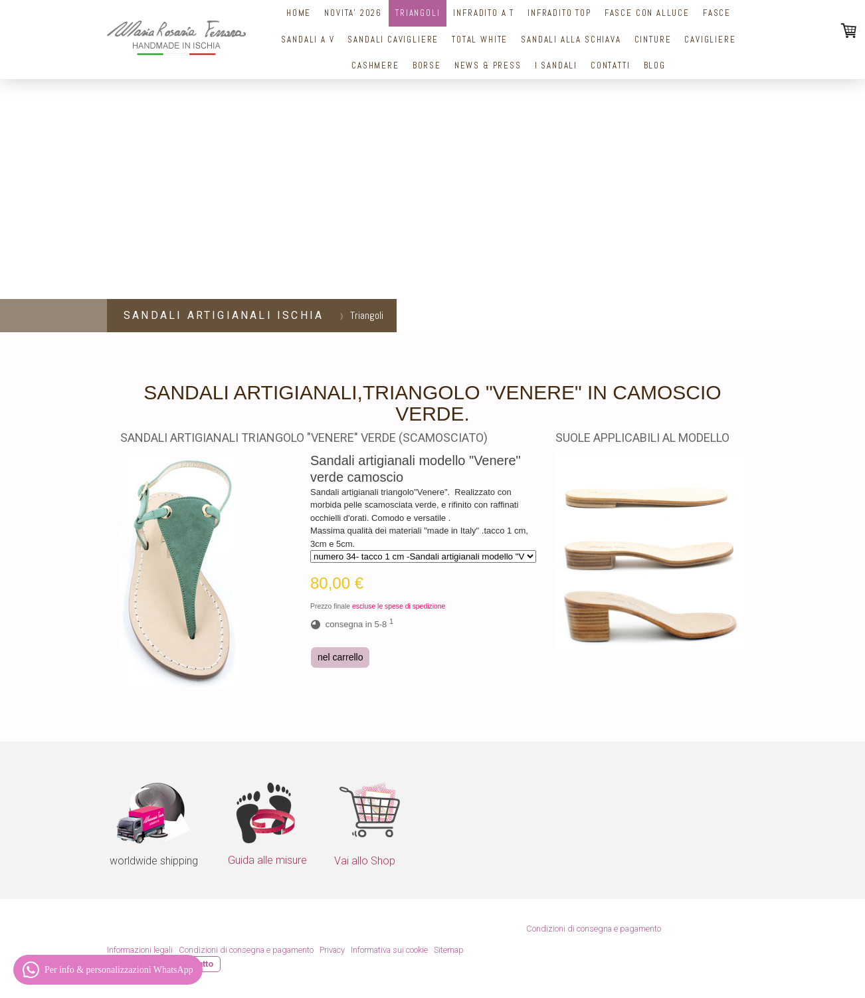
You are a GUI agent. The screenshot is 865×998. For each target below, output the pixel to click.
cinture (653, 39)
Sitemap (449, 950)
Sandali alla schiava (571, 39)
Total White (480, 39)
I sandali (556, 65)
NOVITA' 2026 (353, 13)
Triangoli (417, 13)
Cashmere (375, 65)
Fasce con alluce (647, 13)
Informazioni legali (140, 950)
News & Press (488, 65)
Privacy (332, 950)
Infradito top (559, 13)
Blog (655, 65)
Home (298, 13)
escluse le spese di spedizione (398, 606)
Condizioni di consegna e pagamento (593, 929)
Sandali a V (307, 39)
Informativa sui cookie (389, 950)
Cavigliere (709, 39)
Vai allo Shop (364, 860)
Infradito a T (483, 13)
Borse (427, 65)
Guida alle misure (267, 860)
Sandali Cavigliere (392, 39)
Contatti (610, 65)
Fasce (717, 13)
